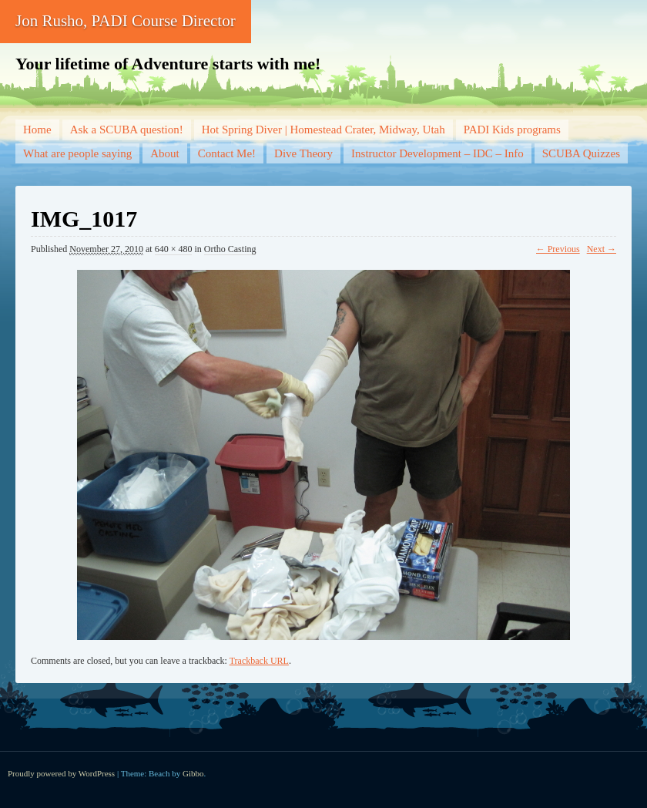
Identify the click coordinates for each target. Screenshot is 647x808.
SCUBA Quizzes (581, 153)
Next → (601, 249)
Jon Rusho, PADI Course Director (125, 21)
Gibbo (193, 773)
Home (37, 129)
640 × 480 (174, 249)
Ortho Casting (230, 249)
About (164, 153)
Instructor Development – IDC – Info (437, 153)
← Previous (558, 249)
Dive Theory (303, 153)
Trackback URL (259, 660)
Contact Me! (227, 153)
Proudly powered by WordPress (61, 773)
